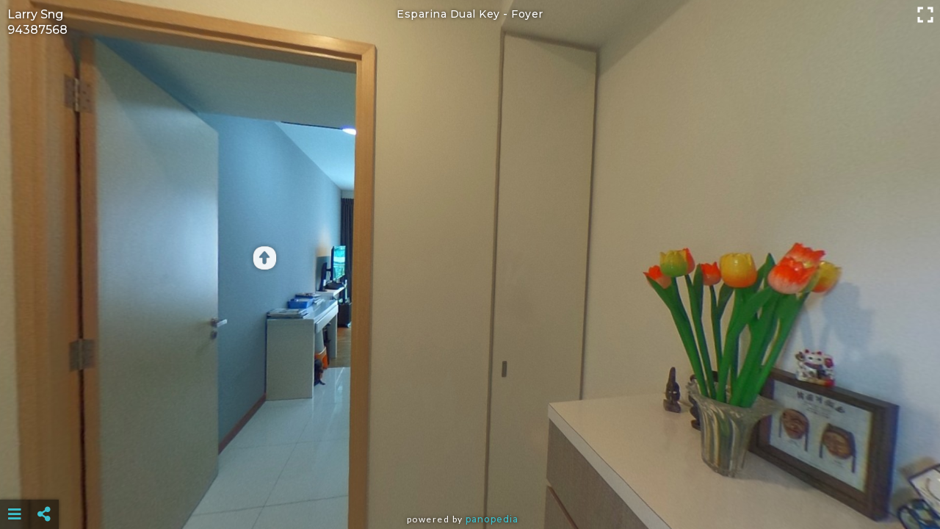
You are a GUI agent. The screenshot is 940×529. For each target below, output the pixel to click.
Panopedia (492, 519)
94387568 (37, 30)
